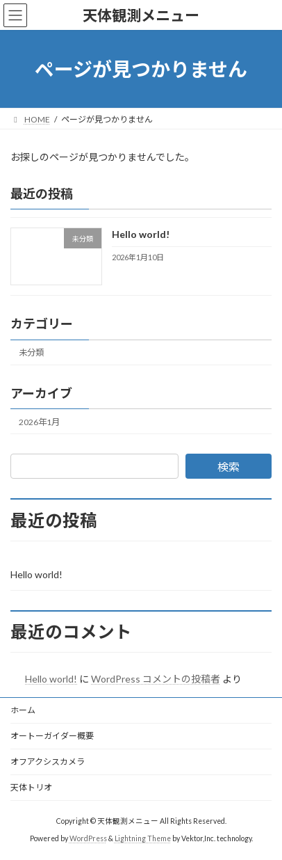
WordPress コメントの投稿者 (155, 679)
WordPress (88, 838)
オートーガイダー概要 (52, 736)
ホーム (22, 710)
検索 (228, 466)
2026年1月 (39, 422)
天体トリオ (31, 787)
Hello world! (140, 235)
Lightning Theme (143, 838)
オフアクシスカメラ (47, 761)
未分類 (31, 352)
